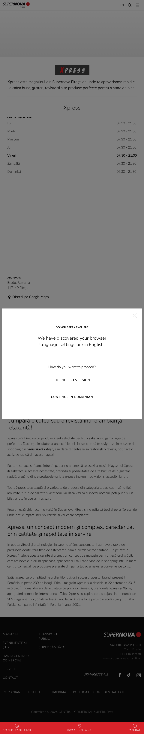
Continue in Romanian (72, 397)
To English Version (72, 380)
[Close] (135, 315)
